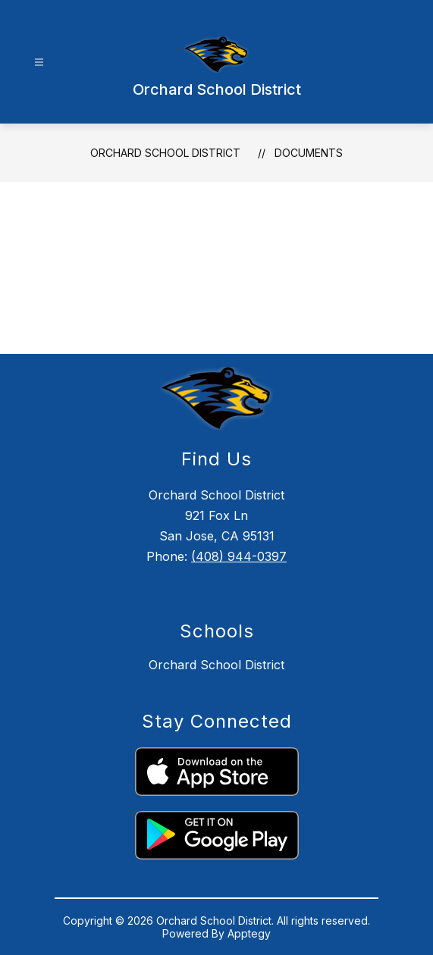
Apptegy (249, 933)
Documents (309, 152)
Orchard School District (165, 152)
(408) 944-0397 (239, 556)
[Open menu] (39, 62)
